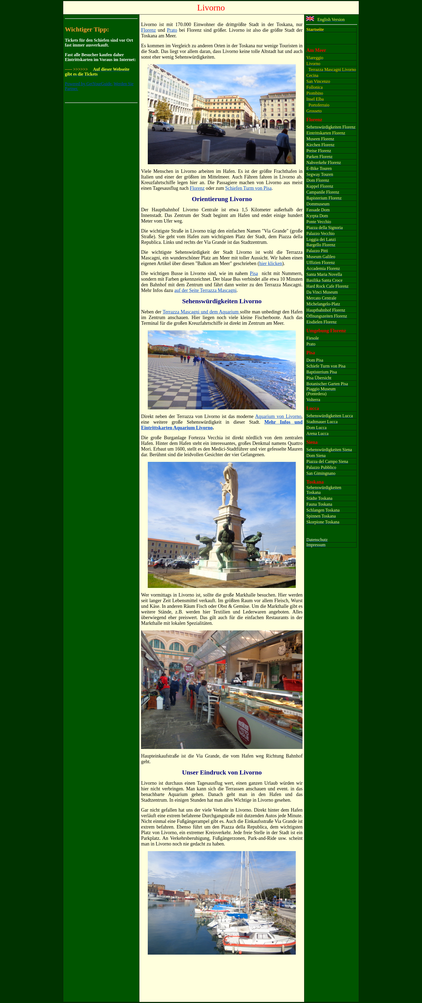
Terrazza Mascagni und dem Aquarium (201, 312)
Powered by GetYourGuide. (88, 83)
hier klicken (270, 263)
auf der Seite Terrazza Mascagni (205, 290)
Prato (172, 30)
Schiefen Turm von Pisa (248, 188)
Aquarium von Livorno (278, 416)
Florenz (197, 188)
